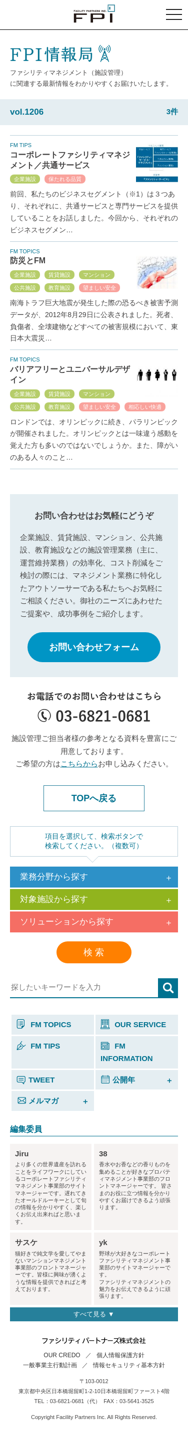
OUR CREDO (62, 1355)
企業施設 (25, 179)
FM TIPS (38, 1046)
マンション (96, 275)
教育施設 (59, 288)
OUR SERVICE (133, 1024)
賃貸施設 (59, 275)
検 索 (94, 952)
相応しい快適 (145, 407)
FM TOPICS (44, 1024)
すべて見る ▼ (94, 1314)
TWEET (35, 1080)
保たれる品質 (65, 179)
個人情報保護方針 (120, 1355)
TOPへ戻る (94, 798)
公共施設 (25, 288)
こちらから (79, 763)
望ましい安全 (99, 288)
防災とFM (28, 260)
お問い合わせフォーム (94, 647)
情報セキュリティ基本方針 (129, 1365)
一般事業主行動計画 (50, 1365)
